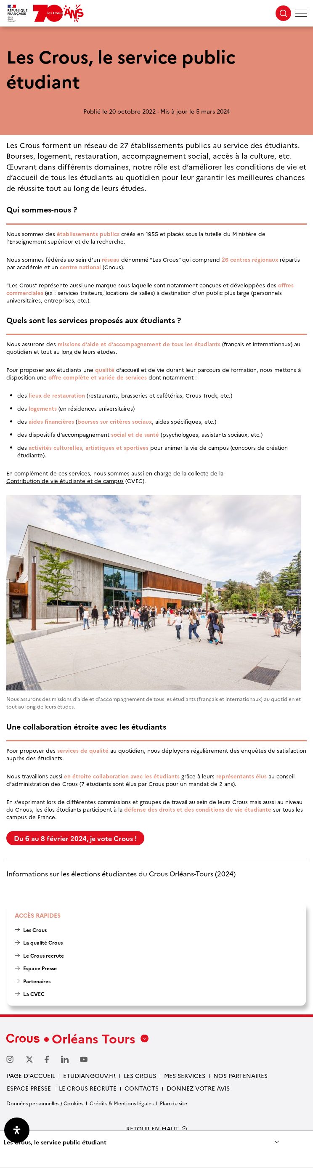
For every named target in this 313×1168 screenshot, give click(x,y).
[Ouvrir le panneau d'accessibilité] (16, 1130)
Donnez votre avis (198, 1088)
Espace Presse (40, 968)
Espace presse (29, 1088)
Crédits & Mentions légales (122, 1103)
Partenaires (36, 981)
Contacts (142, 1088)
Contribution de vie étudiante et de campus (65, 480)
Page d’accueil (31, 1075)
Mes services (184, 1075)
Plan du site (173, 1103)
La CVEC (34, 993)
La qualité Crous (43, 942)
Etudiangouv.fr (89, 1075)
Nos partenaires (240, 1075)
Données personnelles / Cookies (44, 1103)
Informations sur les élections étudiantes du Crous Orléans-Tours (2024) (121, 874)
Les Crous (35, 929)
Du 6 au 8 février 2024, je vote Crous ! (75, 838)
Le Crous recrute (43, 955)
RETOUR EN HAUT (152, 1129)
